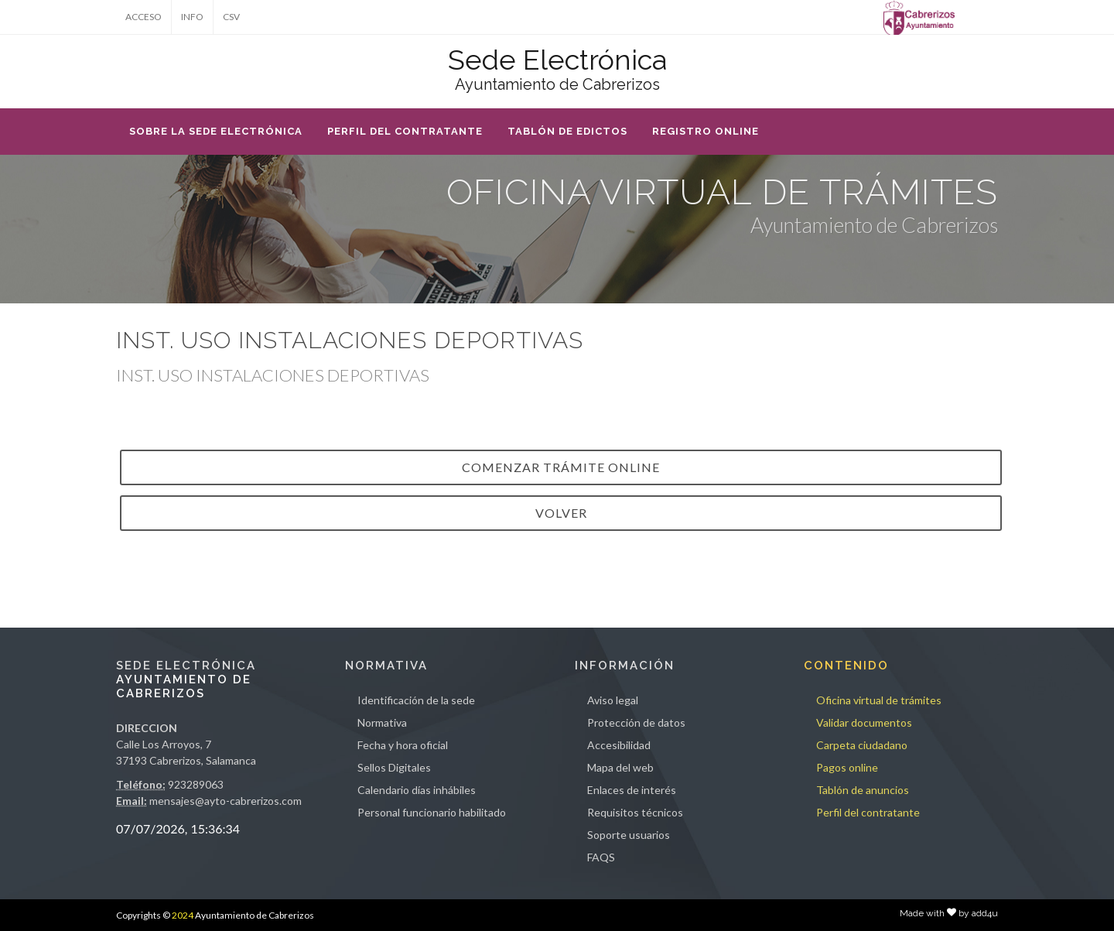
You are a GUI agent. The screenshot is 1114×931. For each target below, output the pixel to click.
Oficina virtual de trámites (878, 700)
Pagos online (847, 767)
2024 (182, 915)
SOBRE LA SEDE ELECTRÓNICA (215, 131)
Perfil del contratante (868, 812)
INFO (192, 16)
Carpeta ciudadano (861, 744)
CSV (231, 16)
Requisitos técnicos (635, 812)
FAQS (601, 857)
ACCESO (143, 16)
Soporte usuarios (628, 834)
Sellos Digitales (394, 767)
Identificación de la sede (416, 700)
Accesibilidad (619, 744)
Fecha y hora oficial (402, 744)
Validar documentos (864, 722)
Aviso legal (612, 700)
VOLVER (561, 512)
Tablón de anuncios (862, 789)
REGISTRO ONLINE (705, 131)
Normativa (382, 722)
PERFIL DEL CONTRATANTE (405, 131)
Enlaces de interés (631, 789)
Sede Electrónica (557, 59)
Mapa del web (620, 767)
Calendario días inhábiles (416, 789)
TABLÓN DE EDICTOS (567, 131)
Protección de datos (636, 722)
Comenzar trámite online (561, 467)
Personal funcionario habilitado (431, 812)
